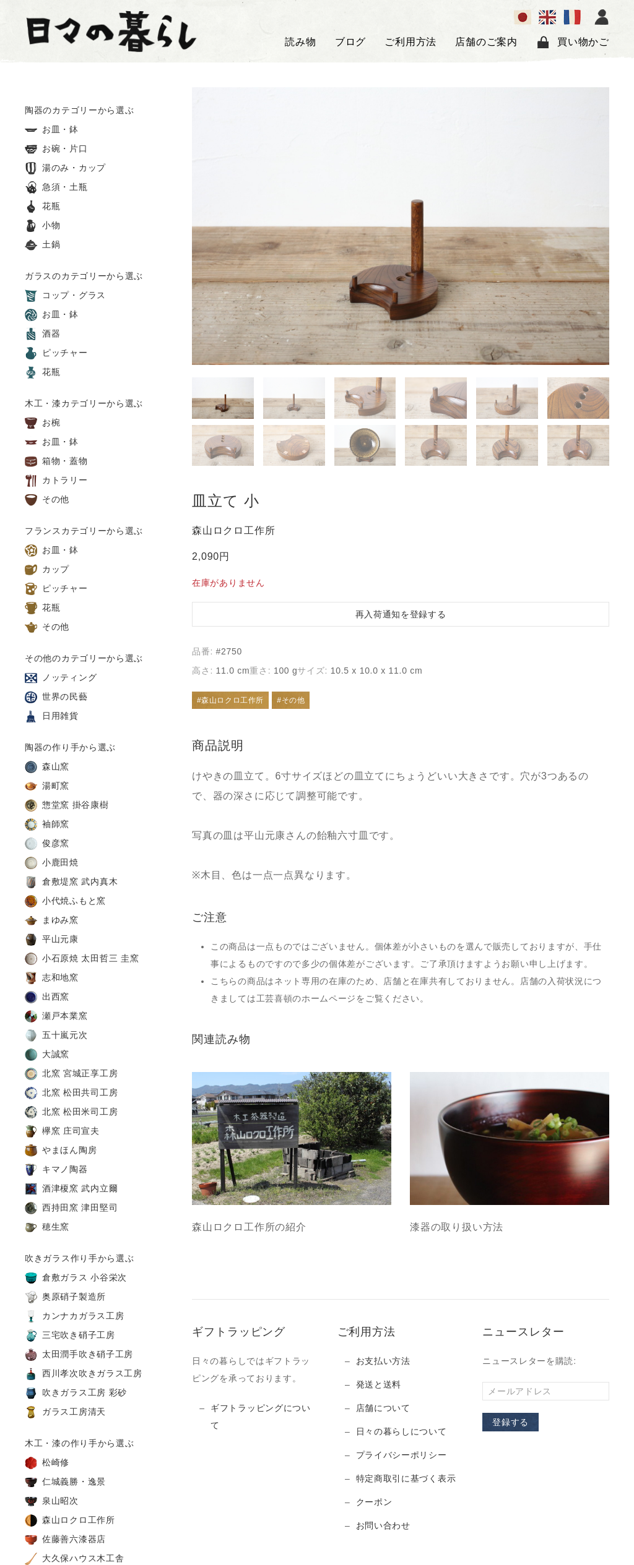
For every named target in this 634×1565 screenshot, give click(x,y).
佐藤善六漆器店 (65, 1539)
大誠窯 (47, 1054)
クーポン (374, 1502)
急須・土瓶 (56, 187)
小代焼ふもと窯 (65, 901)
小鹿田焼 (52, 863)
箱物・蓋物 (56, 461)
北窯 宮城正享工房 (71, 1074)
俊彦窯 (47, 844)
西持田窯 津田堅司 (71, 1208)
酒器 (43, 334)
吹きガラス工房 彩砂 (76, 1393)
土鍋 (43, 245)
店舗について (383, 1408)
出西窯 (47, 997)
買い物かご (572, 42)
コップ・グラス (65, 295)
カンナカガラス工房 (74, 1316)
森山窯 (47, 767)
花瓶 (43, 206)
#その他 (291, 700)
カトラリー (56, 480)
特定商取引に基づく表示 (406, 1478)
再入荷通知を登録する (400, 614)
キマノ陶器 (56, 1170)
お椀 (43, 423)
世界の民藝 (56, 697)
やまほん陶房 (61, 1150)
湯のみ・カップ (65, 168)
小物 (43, 226)
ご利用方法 (410, 41)
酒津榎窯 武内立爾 (71, 1189)
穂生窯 (47, 1227)
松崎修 (47, 1463)
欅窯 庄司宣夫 (62, 1131)
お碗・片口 (56, 149)
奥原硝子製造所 (65, 1297)
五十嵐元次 (56, 1035)
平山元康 (52, 939)
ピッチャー (56, 353)
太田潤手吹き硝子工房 (79, 1354)
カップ (47, 570)
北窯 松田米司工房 (71, 1112)
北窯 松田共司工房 (71, 1093)
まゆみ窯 (52, 920)
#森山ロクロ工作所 (230, 700)
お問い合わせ (383, 1525)
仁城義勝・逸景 (65, 1482)
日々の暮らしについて (401, 1431)
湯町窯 (47, 786)
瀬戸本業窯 (56, 1016)
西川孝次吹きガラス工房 (83, 1374)
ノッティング (61, 678)
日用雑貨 (52, 716)
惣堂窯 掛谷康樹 (67, 805)
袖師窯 (47, 824)
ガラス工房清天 (65, 1412)
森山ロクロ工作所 (70, 1520)
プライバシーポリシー (401, 1455)
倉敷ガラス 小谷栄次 (76, 1278)
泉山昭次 (52, 1501)
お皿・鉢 (52, 130)
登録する (510, 1422)
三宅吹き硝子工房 (70, 1335)
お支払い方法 (383, 1361)
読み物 (300, 41)
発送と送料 (379, 1384)
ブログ (350, 41)
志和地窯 (52, 978)
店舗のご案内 (486, 41)
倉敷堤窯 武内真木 (71, 882)
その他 (47, 500)
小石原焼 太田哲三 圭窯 (82, 959)
